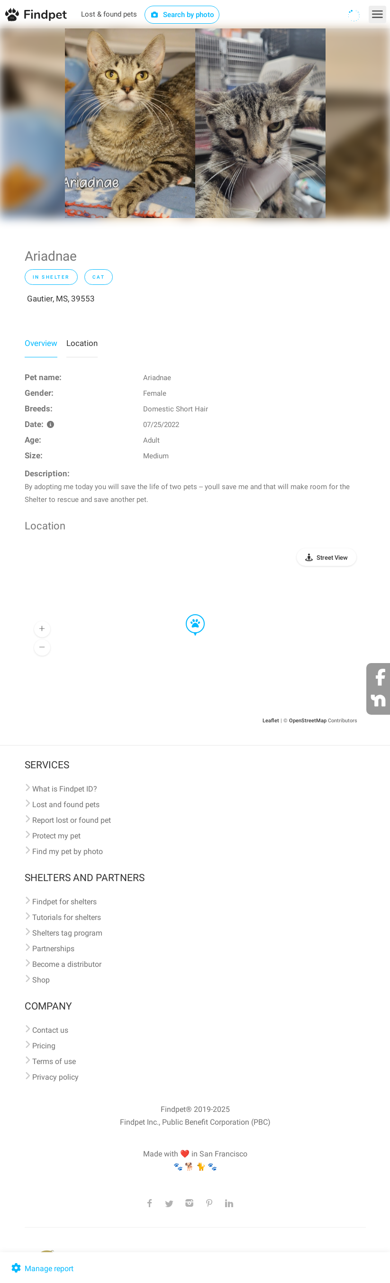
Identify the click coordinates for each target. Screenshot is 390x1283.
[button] (188, 615)
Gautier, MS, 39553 (61, 298)
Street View (332, 557)
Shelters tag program (67, 932)
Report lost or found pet (71, 820)
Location (82, 343)
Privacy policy (55, 1077)
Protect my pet (56, 835)
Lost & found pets (109, 14)
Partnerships (53, 948)
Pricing (43, 1045)
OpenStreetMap (308, 721)
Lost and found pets (66, 804)
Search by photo (182, 14)
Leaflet (271, 721)
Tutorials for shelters (66, 917)
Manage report (41, 1268)
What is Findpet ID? (64, 788)
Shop (41, 979)
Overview (41, 343)
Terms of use (54, 1061)
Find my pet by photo (67, 851)
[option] (130, 123)
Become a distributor (66, 964)
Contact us (50, 1030)
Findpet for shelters (64, 901)
